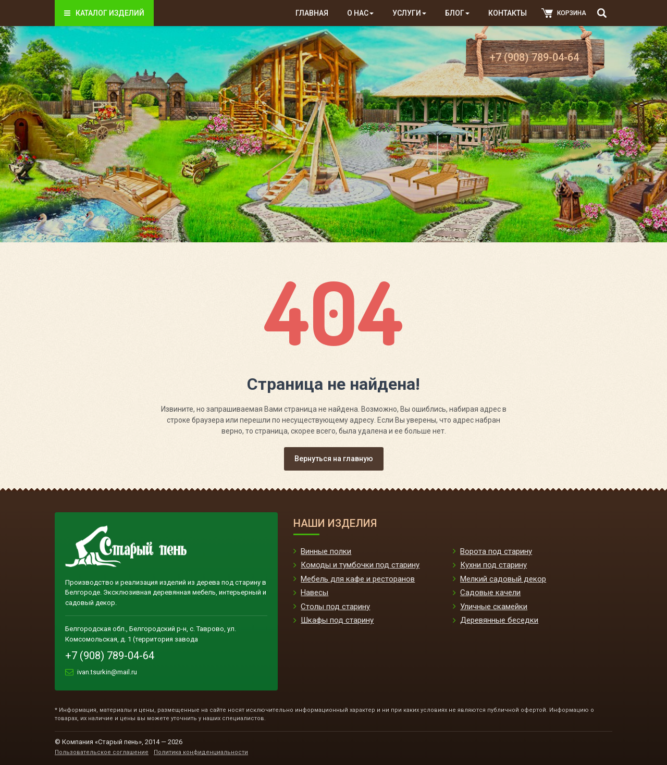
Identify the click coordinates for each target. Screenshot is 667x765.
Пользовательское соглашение (102, 752)
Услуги (409, 13)
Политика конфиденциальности (201, 752)
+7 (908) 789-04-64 (534, 57)
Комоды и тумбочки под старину (360, 565)
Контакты (507, 13)
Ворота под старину (496, 551)
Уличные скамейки (493, 606)
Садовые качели (490, 592)
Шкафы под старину (337, 620)
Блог (457, 13)
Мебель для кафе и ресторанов (358, 579)
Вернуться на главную (333, 458)
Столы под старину (335, 606)
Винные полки (326, 551)
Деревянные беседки (499, 620)
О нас (360, 13)
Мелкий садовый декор (503, 579)
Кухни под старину (493, 565)
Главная (311, 13)
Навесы (314, 592)
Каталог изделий (104, 13)
